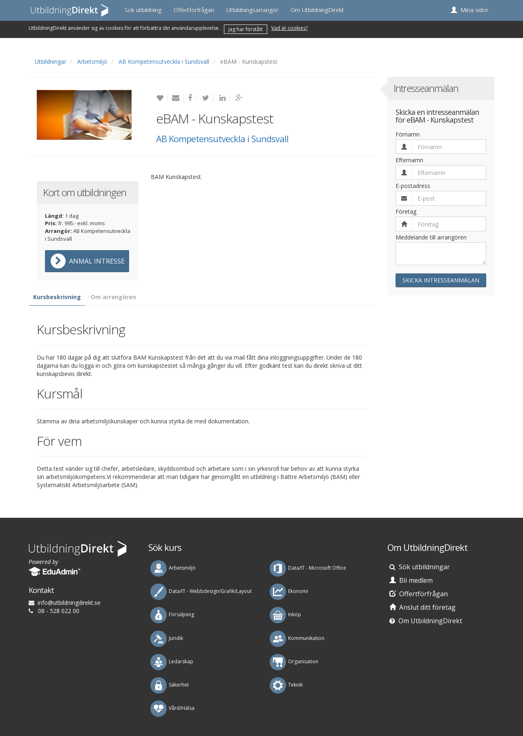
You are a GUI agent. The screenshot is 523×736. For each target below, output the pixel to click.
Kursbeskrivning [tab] (57, 297)
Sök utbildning (143, 10)
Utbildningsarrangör (252, 10)
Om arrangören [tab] (113, 297)
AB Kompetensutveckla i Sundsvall (163, 61)
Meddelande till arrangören (431, 237)
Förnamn (408, 134)
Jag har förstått (245, 29)
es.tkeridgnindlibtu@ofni (69, 602)
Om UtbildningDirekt (317, 10)
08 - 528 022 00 (58, 611)
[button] (469, 10)
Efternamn (409, 160)
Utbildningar (50, 61)
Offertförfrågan (194, 10)
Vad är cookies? (289, 28)
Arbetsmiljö (92, 61)
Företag (406, 211)
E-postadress (413, 186)
